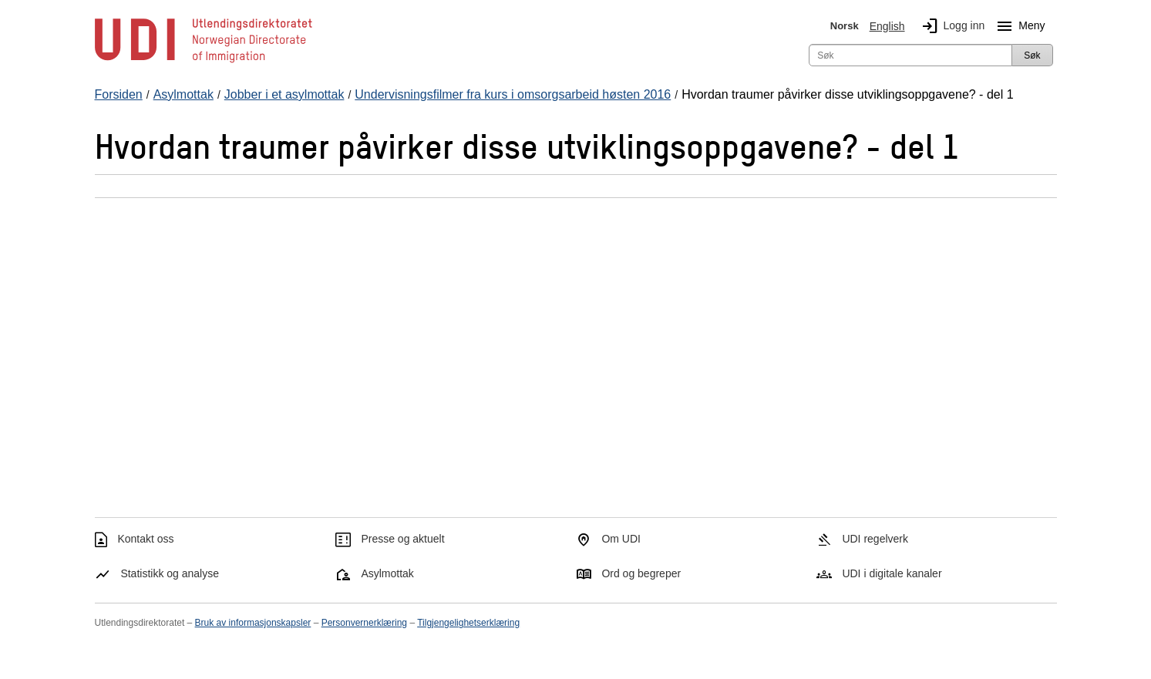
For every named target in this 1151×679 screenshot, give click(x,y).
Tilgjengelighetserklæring (468, 622)
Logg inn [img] (950, 26)
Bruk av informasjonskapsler (253, 622)
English (887, 26)
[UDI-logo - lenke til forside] (203, 61)
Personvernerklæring (364, 622)
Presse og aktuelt (402, 539)
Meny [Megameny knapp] (1018, 26)
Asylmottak (387, 573)
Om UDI (621, 539)
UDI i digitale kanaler (891, 573)
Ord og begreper (641, 573)
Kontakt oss (145, 539)
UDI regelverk (875, 539)
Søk (1032, 55)
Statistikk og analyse (169, 573)
